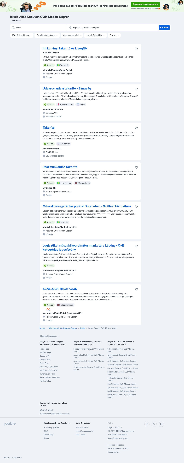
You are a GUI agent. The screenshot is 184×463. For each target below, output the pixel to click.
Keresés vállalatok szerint (118, 448)
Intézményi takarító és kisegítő (65, 48)
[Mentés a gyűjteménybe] (136, 49)
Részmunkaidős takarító (60, 167)
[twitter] (154, 424)
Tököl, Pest (44, 349)
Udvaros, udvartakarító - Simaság (67, 88)
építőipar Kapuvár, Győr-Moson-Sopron (123, 388)
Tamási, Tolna (45, 381)
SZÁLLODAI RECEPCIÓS (60, 289)
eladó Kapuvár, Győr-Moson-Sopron (121, 384)
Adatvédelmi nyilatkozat (118, 438)
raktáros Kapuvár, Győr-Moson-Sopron (122, 368)
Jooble (19, 457)
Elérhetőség (48, 435)
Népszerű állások (46, 410)
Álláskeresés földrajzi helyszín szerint (55, 414)
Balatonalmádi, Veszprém (50, 377)
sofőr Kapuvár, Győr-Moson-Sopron (121, 361)
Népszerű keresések (50, 336)
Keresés (164, 27)
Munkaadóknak (82, 427)
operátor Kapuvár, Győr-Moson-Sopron (122, 365)
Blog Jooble (80, 435)
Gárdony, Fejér (45, 352)
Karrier (46, 438)
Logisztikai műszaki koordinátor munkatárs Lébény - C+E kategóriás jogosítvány (83, 247)
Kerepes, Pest (45, 359)
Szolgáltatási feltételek (117, 435)
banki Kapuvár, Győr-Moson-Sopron (121, 391)
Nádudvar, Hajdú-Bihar (49, 370)
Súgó (46, 431)
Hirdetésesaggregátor (85, 431)
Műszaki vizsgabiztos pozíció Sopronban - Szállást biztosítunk (87, 206)
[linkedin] (161, 424)
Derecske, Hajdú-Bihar (49, 367)
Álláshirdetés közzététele (145, 4)
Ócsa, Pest (44, 363)
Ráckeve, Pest (45, 356)
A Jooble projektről (51, 427)
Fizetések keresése (116, 445)
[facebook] (147, 424)
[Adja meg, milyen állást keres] (38, 27)
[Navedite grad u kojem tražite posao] (95, 27)
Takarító (49, 128)
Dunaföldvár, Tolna (47, 374)
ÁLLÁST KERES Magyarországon (121, 431)
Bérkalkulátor (113, 452)
